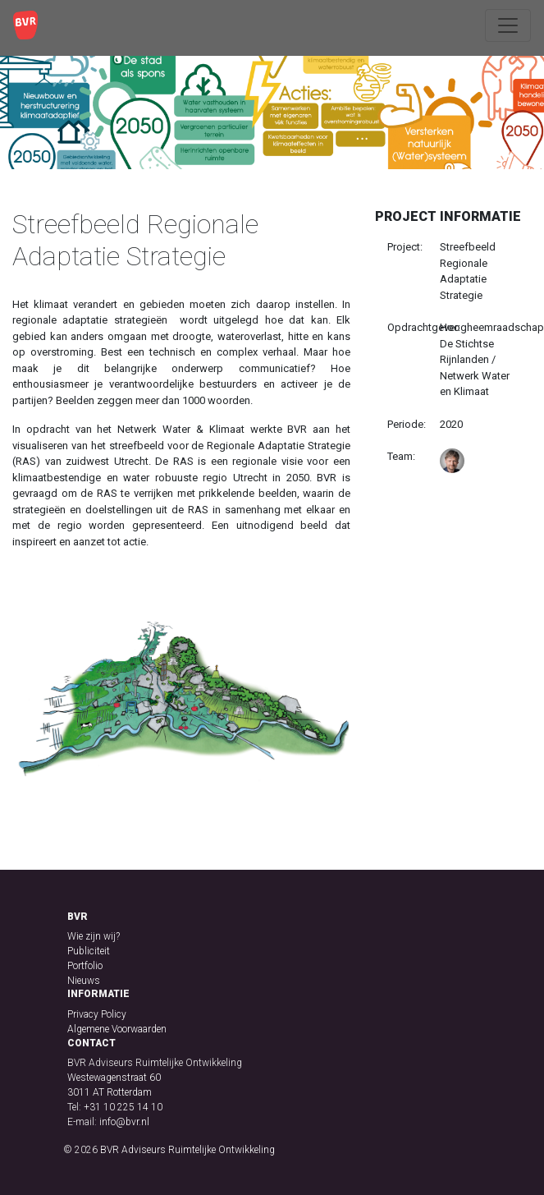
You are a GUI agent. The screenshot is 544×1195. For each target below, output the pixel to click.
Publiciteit (88, 951)
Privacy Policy (96, 1014)
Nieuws (83, 980)
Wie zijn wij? (93, 936)
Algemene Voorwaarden (117, 1029)
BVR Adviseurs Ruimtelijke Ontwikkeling (187, 1150)
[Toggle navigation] (508, 25)
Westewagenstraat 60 (114, 1077)
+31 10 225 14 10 (123, 1107)
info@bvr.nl (124, 1122)
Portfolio (85, 966)
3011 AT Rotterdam (109, 1092)
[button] (37, 703)
